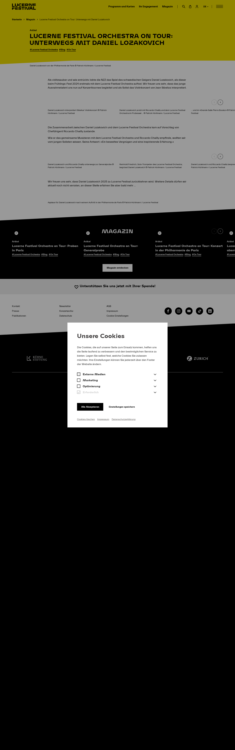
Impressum (103, 419)
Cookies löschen (86, 419)
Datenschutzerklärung (123, 419)
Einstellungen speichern (125, 406)
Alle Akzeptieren (91, 406)
